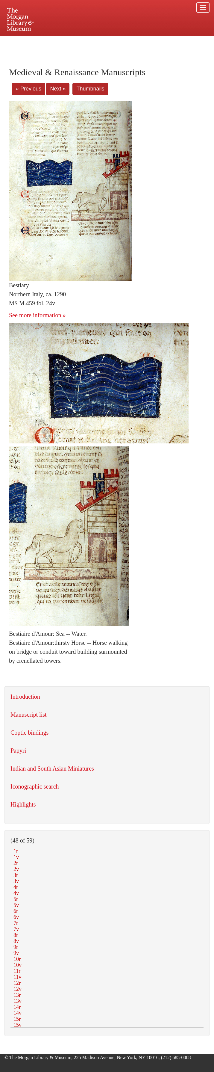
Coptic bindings (29, 732)
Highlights (23, 804)
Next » (58, 89)
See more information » (37, 315)
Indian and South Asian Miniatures (52, 768)
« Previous (28, 89)
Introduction (25, 696)
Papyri (18, 750)
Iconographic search (34, 786)
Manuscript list (28, 714)
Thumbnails (90, 89)
